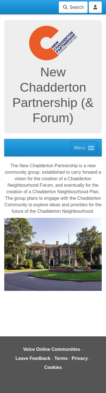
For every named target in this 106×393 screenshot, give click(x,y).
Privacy (80, 358)
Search (73, 7)
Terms (61, 358)
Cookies (53, 367)
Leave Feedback (33, 358)
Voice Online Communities (51, 349)
